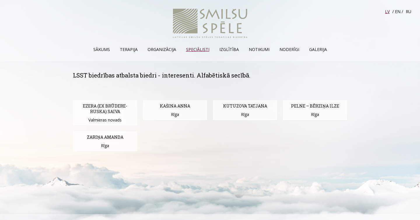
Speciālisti (197, 49)
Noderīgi (289, 49)
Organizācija (162, 49)
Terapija (129, 49)
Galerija (318, 49)
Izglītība (229, 49)
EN (397, 11)
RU (408, 11)
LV (387, 11)
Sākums (101, 49)
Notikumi (259, 49)
